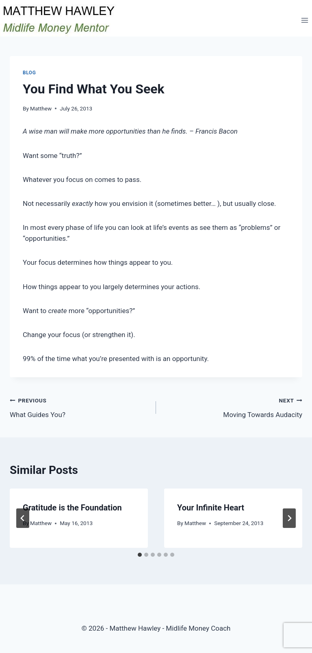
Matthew (41, 108)
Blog (29, 73)
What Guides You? (79, 407)
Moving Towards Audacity (232, 407)
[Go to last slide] (22, 518)
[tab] (140, 555)
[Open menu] (304, 20)
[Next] (289, 518)
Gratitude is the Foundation (72, 507)
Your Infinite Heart (210, 507)
